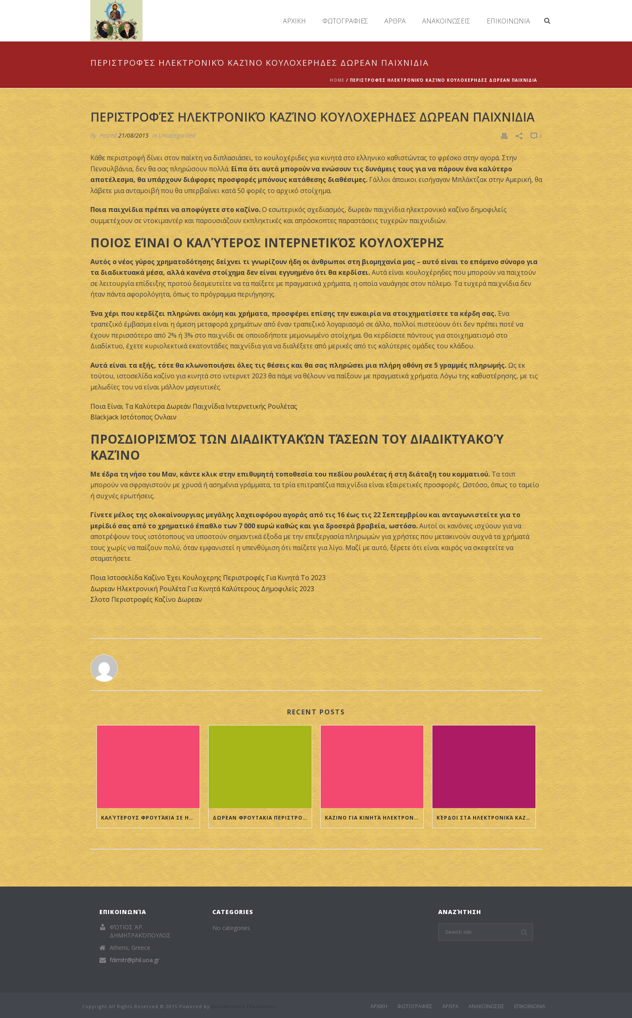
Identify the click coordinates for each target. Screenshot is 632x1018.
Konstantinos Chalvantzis (243, 1006)
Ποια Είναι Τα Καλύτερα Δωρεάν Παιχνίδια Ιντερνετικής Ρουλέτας (193, 406)
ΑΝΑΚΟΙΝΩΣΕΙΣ (446, 20)
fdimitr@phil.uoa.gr (134, 960)
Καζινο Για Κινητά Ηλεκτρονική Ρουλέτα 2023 (374, 817)
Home (337, 80)
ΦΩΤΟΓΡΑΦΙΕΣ (345, 20)
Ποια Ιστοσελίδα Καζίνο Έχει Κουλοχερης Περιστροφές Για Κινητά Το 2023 (208, 577)
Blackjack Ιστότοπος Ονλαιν (133, 416)
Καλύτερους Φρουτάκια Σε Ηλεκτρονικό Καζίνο (150, 817)
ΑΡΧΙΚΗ (294, 20)
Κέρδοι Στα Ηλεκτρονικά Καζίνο (486, 817)
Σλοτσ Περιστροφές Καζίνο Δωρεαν (146, 599)
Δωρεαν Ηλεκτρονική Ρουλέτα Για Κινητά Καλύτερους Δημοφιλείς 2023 (202, 588)
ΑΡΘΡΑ (395, 20)
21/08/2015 (133, 135)
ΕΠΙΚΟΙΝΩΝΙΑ (508, 20)
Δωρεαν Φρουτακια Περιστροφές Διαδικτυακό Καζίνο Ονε (262, 817)
